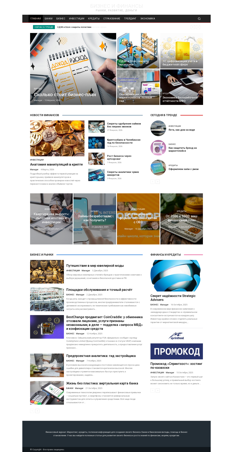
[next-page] (158, 182)
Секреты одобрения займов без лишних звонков (124, 125)
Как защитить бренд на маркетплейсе (183, 149)
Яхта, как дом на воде (182, 129)
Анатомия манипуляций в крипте (56, 164)
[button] (199, 18)
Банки (69, 388)
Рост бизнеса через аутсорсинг (119, 157)
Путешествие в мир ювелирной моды (95, 266)
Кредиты (167, 93)
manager (34, 169)
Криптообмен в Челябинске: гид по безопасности (124, 141)
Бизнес (38, 89)
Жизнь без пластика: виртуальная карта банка (102, 383)
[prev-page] (152, 182)
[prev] (193, 27)
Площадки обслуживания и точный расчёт (99, 290)
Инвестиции (37, 160)
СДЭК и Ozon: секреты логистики (74, 27)
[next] (198, 27)
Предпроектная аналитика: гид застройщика (101, 356)
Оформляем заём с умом (184, 169)
